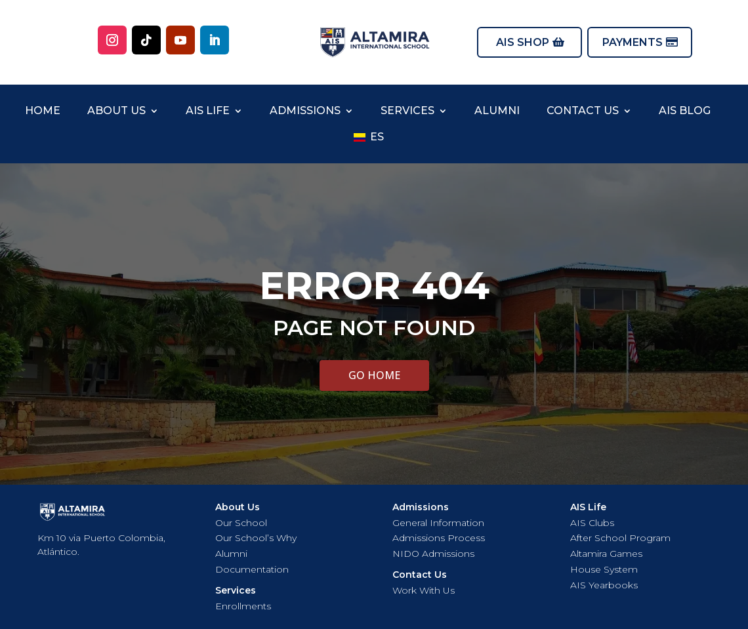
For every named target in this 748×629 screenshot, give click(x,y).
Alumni (497, 110)
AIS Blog (685, 110)
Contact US (583, 110)
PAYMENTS (632, 42)
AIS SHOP (522, 42)
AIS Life (208, 110)
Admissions (305, 110)
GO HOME (374, 375)
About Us (116, 110)
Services (407, 110)
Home (42, 110)
